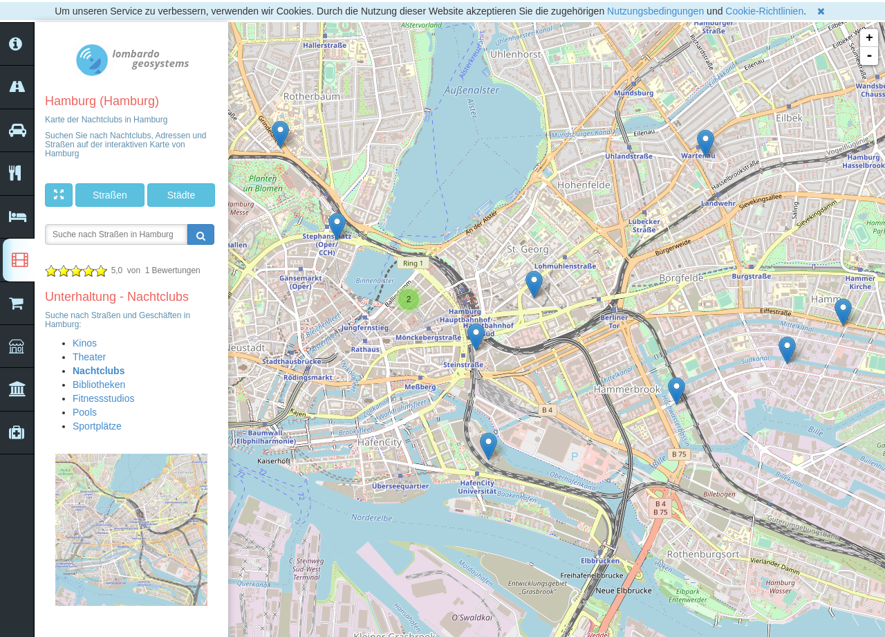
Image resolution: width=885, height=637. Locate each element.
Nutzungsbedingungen (655, 11)
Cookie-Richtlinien (764, 11)
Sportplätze (97, 426)
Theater (89, 356)
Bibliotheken (99, 384)
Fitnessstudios (103, 398)
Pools (85, 412)
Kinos (85, 343)
